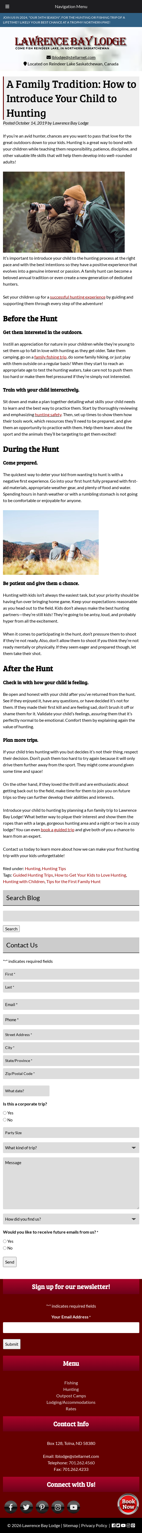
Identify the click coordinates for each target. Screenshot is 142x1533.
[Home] (71, 50)
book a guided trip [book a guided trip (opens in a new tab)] (57, 829)
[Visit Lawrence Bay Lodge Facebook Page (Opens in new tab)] (10, 1507)
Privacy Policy (94, 1525)
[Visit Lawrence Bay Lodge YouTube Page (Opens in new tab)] (73, 1507)
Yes (10, 1112)
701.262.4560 (82, 1462)
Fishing (71, 1382)
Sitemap (70, 1525)
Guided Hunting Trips (33, 874)
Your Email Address (71, 1316)
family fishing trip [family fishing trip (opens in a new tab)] (50, 356)
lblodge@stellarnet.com (73, 57)
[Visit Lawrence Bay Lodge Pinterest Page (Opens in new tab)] (42, 1507)
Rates (71, 1408)
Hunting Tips (54, 868)
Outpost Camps (71, 1395)
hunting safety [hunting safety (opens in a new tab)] (48, 414)
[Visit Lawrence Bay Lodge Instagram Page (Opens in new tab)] (57, 1507)
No (9, 1119)
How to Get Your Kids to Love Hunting (90, 874)
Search (11, 928)
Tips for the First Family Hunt (73, 881)
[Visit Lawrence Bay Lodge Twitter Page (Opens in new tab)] (26, 1507)
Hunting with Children (24, 881)
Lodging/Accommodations (71, 1402)
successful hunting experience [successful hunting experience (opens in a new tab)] (77, 296)
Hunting (32, 868)
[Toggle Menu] (7, 6)
